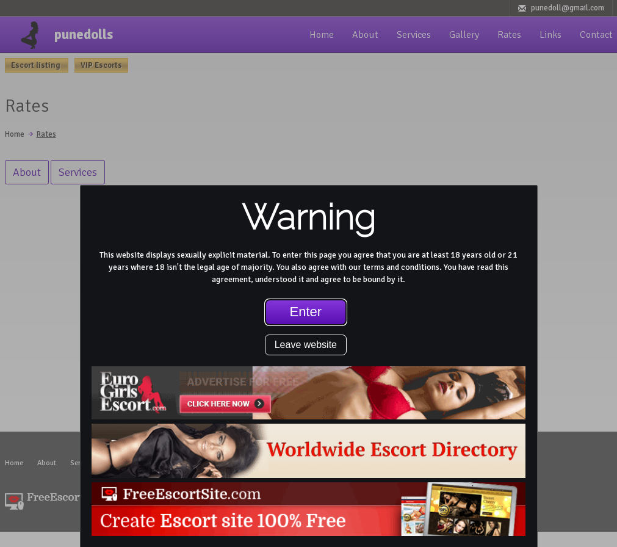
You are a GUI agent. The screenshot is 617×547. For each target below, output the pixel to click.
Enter (306, 311)
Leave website (306, 344)
